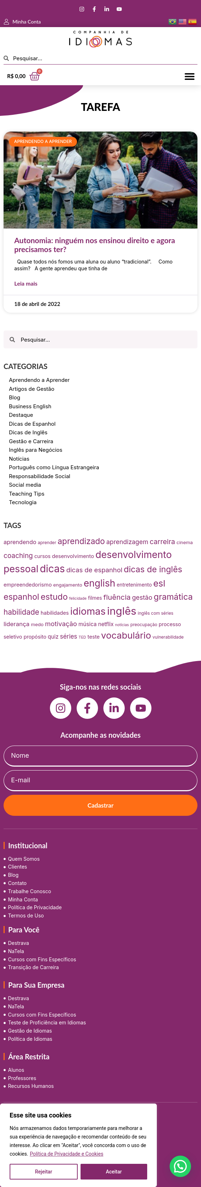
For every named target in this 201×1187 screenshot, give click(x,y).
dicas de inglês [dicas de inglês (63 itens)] (153, 569)
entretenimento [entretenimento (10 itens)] (134, 585)
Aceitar (114, 1172)
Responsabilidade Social (39, 476)
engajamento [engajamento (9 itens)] (67, 585)
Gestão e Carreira (31, 441)
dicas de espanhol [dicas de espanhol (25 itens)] (94, 570)
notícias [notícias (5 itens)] (122, 625)
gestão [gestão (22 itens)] (142, 597)
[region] (78, 1145)
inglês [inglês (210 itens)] (121, 611)
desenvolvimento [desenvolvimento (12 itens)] (73, 556)
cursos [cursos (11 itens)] (42, 556)
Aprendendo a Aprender (39, 380)
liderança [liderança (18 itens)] (17, 624)
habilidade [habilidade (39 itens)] (21, 612)
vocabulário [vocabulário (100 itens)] (126, 635)
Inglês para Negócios (35, 449)
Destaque (21, 414)
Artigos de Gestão (32, 388)
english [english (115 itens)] (99, 583)
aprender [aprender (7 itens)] (47, 542)
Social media (25, 484)
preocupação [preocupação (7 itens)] (144, 624)
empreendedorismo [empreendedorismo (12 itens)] (28, 585)
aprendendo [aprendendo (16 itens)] (20, 542)
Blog (14, 397)
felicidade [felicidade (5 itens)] (78, 598)
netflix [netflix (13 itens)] (106, 624)
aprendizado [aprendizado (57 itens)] (81, 541)
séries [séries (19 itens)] (68, 636)
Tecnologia (23, 502)
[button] (189, 76)
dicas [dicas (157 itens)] (52, 569)
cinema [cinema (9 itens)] (184, 542)
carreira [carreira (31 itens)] (162, 541)
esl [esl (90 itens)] (159, 583)
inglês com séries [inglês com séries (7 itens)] (155, 613)
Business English (30, 406)
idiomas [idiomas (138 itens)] (87, 611)
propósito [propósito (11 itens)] (35, 637)
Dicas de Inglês (28, 432)
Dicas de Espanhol (32, 423)
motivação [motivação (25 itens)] (61, 624)
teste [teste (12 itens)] (94, 637)
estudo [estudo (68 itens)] (54, 597)
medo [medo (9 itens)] (37, 624)
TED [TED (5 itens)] (82, 637)
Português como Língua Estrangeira (54, 467)
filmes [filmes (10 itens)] (95, 598)
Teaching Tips (27, 493)
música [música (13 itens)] (87, 624)
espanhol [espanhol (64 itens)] (21, 597)
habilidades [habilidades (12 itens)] (55, 613)
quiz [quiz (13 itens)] (53, 636)
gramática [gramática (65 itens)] (173, 597)
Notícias (19, 458)
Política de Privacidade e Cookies (66, 1154)
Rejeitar (43, 1172)
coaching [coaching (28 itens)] (18, 556)
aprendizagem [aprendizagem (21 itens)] (127, 542)
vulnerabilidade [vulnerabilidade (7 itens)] (168, 637)
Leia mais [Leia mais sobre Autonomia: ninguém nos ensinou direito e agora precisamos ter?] (25, 283)
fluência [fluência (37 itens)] (116, 597)
